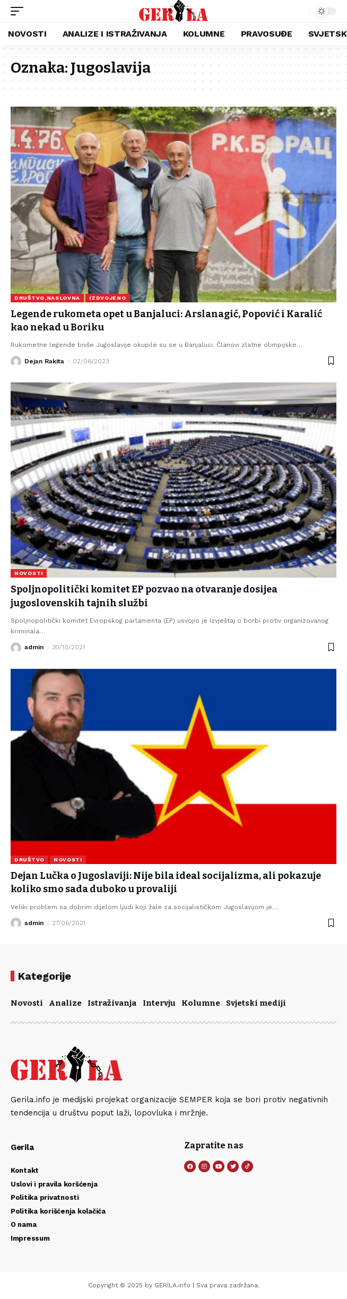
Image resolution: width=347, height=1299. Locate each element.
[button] (20, 11)
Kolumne (200, 1003)
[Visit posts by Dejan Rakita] (16, 361)
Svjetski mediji (256, 1003)
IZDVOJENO (107, 298)
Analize (65, 1003)
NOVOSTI (28, 573)
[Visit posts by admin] (16, 647)
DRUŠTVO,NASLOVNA (47, 298)
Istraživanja (112, 1003)
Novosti (27, 1003)
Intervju (159, 1003)
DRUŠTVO (29, 859)
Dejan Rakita (44, 361)
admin (34, 647)
